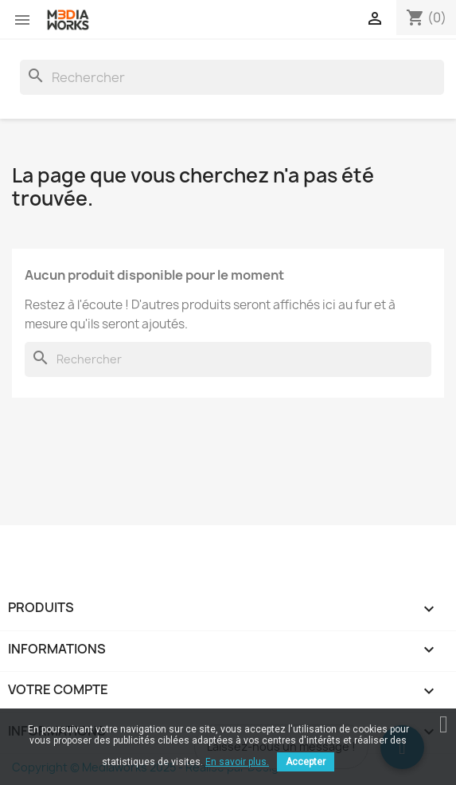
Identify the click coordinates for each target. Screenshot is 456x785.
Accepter (305, 761)
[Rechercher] (232, 77)
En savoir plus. (237, 761)
